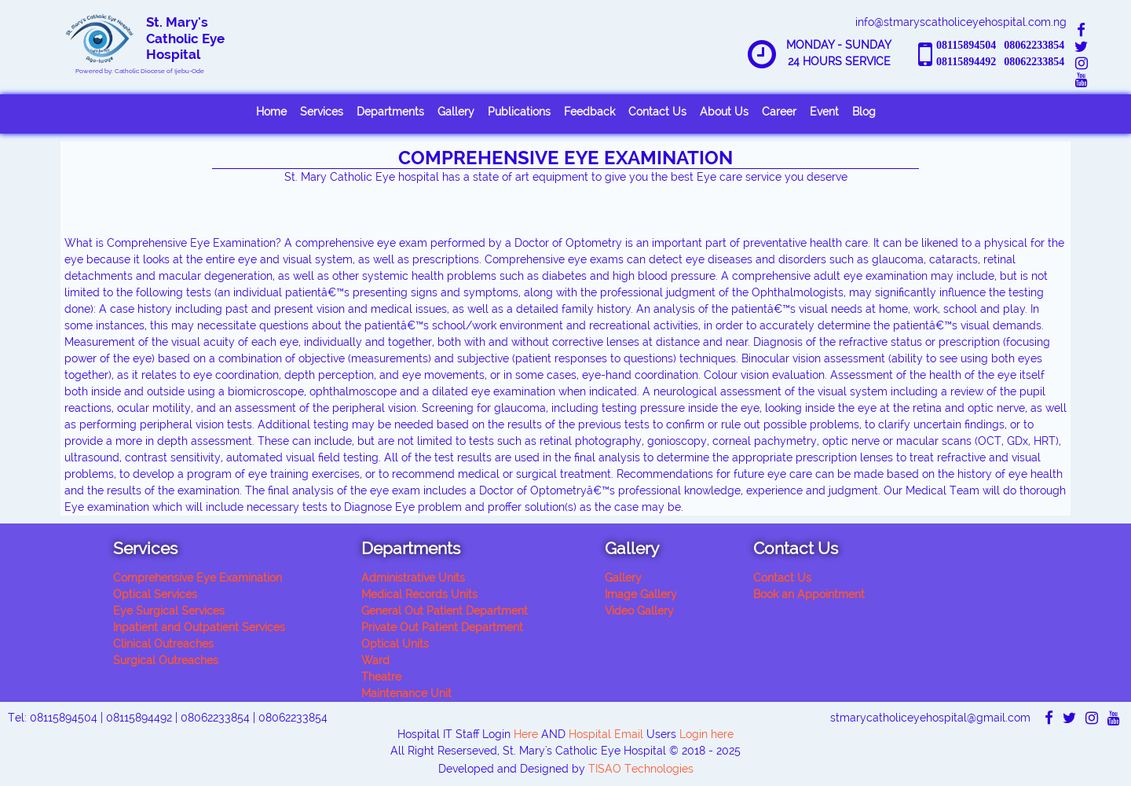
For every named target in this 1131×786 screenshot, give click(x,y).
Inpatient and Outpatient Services (199, 627)
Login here (706, 734)
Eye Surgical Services (169, 610)
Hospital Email (606, 734)
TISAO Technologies (641, 768)
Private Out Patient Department (442, 627)
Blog (864, 111)
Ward (375, 660)
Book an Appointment (809, 594)
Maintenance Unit (406, 693)
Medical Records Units (419, 594)
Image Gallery (641, 594)
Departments (390, 111)
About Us (724, 111)
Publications (519, 111)
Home (271, 111)
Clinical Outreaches (163, 643)
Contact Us (657, 111)
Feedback (589, 111)
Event (824, 111)
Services (321, 111)
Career (779, 111)
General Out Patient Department (444, 610)
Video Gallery (639, 610)
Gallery (455, 111)
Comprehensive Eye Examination (197, 577)
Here (524, 734)
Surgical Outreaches (165, 660)
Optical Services (155, 594)
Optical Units (395, 643)
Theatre (381, 676)
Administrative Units (413, 577)
